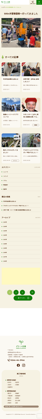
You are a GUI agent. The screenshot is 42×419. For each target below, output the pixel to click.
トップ (2, 7)
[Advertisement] (21, 278)
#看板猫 (35, 125)
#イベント (15, 160)
